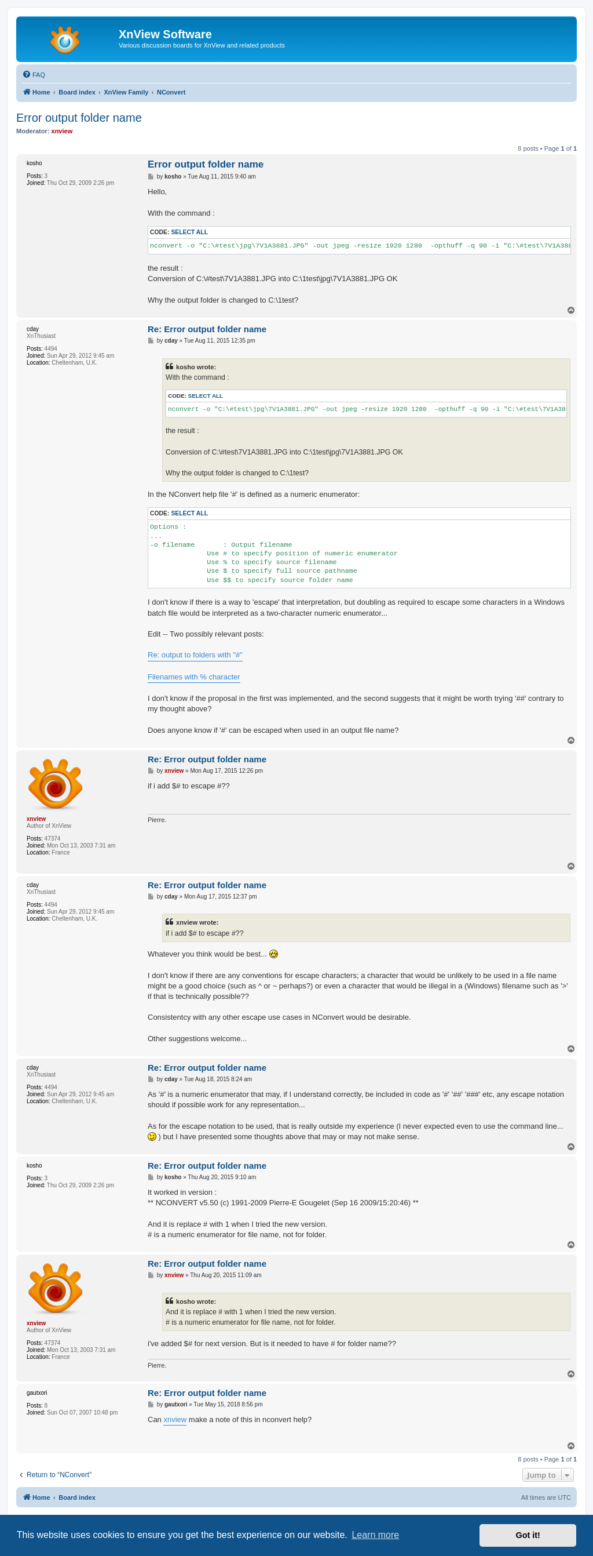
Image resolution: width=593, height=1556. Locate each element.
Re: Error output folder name (207, 329)
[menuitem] (33, 75)
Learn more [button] (375, 1535)
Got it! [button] (528, 1535)
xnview (174, 1419)
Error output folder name (79, 117)
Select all (189, 232)
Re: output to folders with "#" (195, 654)
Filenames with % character (194, 676)
